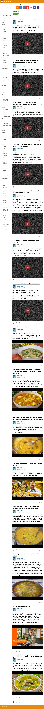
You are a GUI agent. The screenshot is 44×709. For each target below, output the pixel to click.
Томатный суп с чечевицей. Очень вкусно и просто (27, 19)
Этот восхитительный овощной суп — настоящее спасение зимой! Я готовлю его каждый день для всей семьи (27, 371)
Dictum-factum (20, 21)
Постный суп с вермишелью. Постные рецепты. (26, 283)
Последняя (21, 702)
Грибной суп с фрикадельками (21, 606)
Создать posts (16, 14)
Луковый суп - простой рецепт (21, 327)
